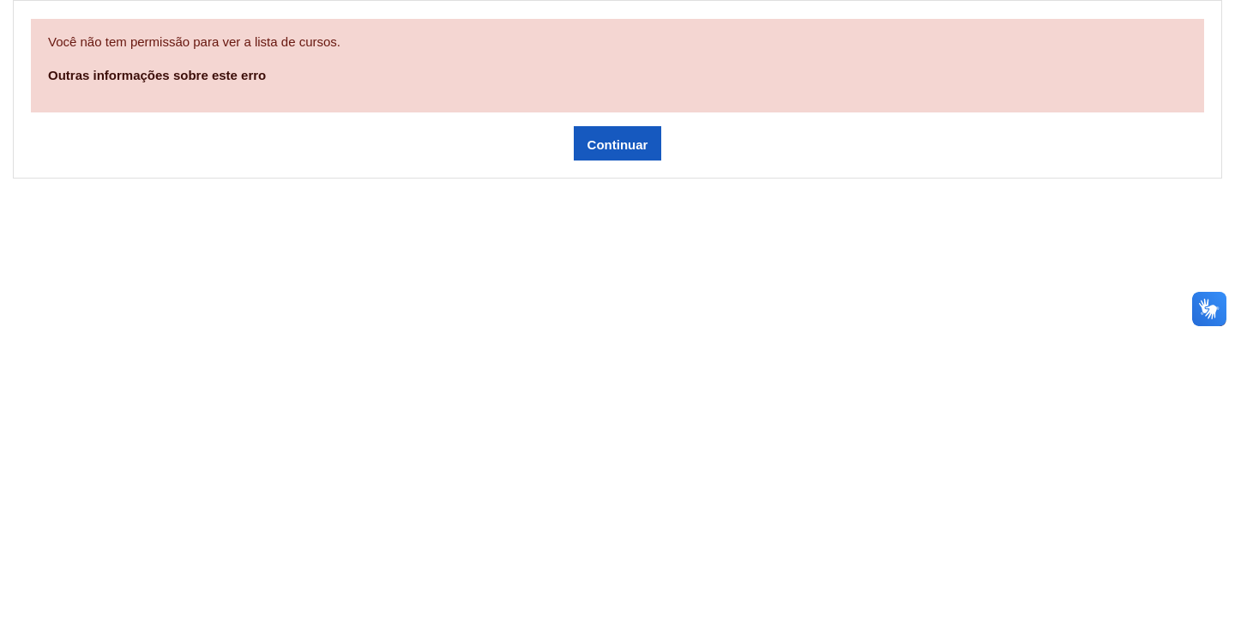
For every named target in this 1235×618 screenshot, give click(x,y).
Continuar (617, 144)
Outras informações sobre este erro (157, 75)
